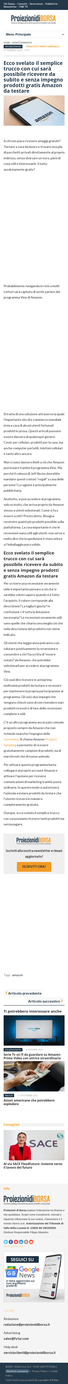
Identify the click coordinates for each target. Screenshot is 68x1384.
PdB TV (23, 6)
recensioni (11, 739)
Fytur (55, 1379)
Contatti (22, 3)
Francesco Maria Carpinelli (43, 46)
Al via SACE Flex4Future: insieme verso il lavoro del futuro (33, 1166)
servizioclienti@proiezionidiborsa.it (30, 1353)
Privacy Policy (39, 1371)
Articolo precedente (25, 993)
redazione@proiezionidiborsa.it (27, 1324)
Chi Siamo (9, 3)
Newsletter (10, 6)
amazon (17, 975)
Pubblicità (51, 3)
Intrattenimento (22, 42)
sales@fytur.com (16, 1339)
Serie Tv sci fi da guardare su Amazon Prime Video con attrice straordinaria (32, 1056)
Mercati (9, 1095)
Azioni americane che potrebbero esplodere (29, 1102)
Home (7, 42)
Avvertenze (36, 3)
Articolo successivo (44, 1001)
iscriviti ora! (34, 866)
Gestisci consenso (17, 1371)
